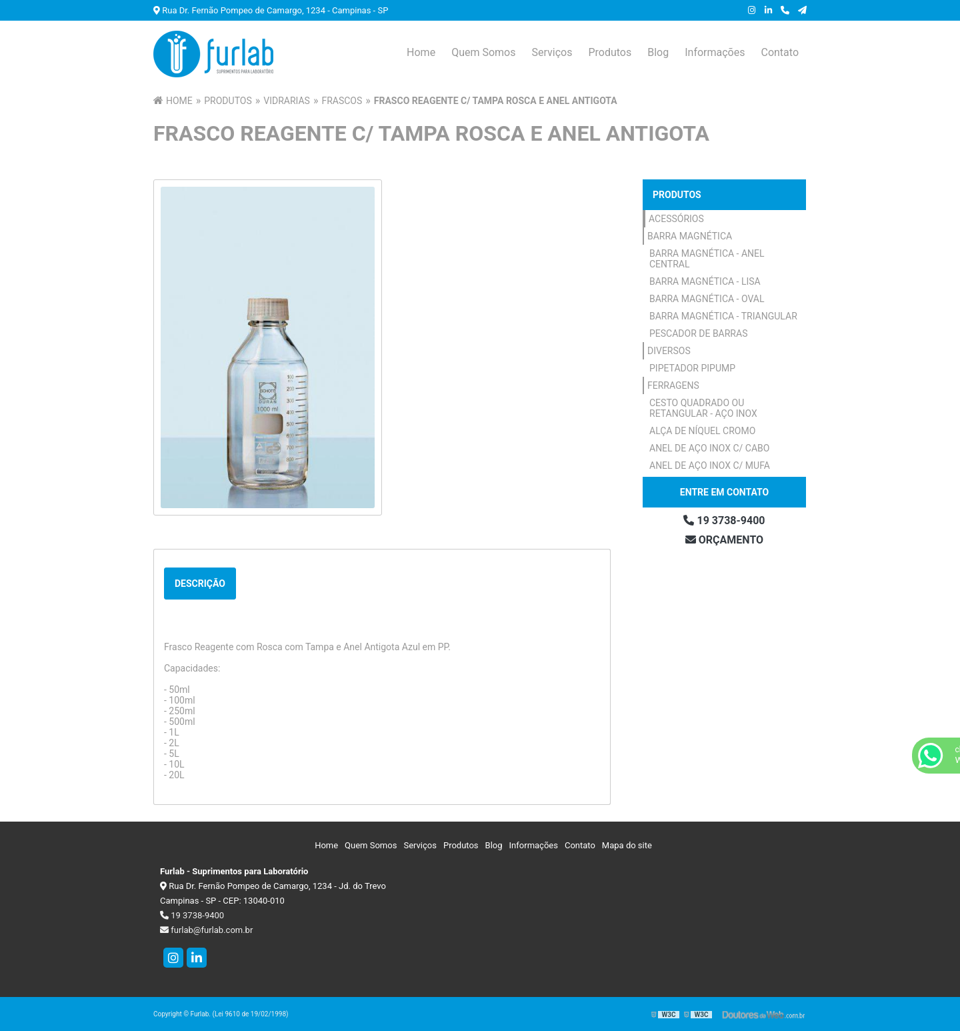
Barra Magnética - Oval (707, 298)
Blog (658, 52)
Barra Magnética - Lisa (705, 281)
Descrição (200, 583)
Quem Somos (483, 52)
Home (421, 52)
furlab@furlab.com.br (206, 930)
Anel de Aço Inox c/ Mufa (709, 465)
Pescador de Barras (698, 333)
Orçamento (724, 540)
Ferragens (673, 385)
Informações (715, 52)
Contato (780, 52)
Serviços (551, 52)
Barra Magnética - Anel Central (707, 258)
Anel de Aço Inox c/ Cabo (709, 448)
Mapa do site (627, 845)
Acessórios (676, 218)
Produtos (609, 52)
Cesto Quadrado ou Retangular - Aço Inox (703, 408)
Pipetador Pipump (692, 368)
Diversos (669, 350)
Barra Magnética (689, 236)
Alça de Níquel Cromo (702, 430)
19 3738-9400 (724, 520)
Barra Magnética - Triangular (723, 316)
